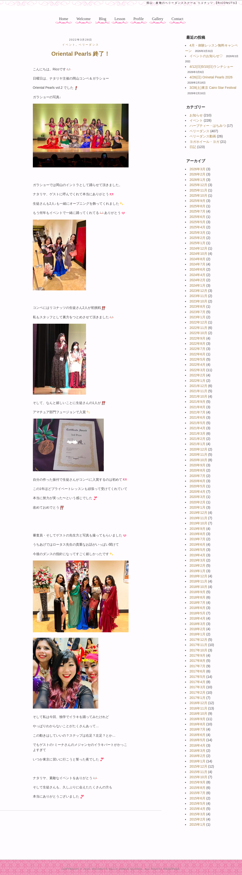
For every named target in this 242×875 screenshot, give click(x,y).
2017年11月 (198, 645)
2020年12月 (198, 449)
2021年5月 (197, 423)
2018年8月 (197, 597)
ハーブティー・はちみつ (208, 125)
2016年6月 (197, 735)
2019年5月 (197, 550)
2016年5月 (197, 740)
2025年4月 (197, 227)
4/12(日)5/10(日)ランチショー (211, 66)
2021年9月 (197, 402)
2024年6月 (197, 269)
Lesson (119, 19)
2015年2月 (197, 819)
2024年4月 (197, 275)
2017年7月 (197, 666)
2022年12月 (198, 322)
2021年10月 (198, 396)
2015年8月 (197, 788)
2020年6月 (197, 481)
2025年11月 (198, 190)
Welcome (83, 19)
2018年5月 (197, 613)
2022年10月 (198, 333)
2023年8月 (197, 306)
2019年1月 (197, 571)
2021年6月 (197, 417)
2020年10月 (198, 460)
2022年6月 (197, 354)
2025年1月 (197, 243)
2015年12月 (198, 766)
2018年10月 (198, 587)
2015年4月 (197, 809)
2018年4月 (197, 618)
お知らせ (196, 115)
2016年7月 (197, 729)
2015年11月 (198, 772)
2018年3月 (197, 624)
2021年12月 (198, 386)
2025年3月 (197, 232)
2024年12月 (198, 248)
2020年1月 (197, 507)
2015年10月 (198, 777)
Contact (177, 19)
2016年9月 (197, 719)
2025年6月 (197, 217)
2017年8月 (197, 661)
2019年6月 (197, 544)
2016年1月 (197, 761)
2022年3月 (197, 370)
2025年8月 (197, 206)
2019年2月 (197, 565)
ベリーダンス (199, 131)
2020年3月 (197, 497)
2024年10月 (198, 253)
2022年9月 (197, 338)
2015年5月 (197, 803)
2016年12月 (198, 703)
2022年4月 (197, 364)
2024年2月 (197, 280)
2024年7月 (197, 264)
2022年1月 (197, 380)
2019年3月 (197, 560)
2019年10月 (198, 523)
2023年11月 (198, 296)
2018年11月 (198, 581)
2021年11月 (198, 391)
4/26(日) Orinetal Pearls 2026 (211, 77)
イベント (196, 120)
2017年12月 (198, 639)
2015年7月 (197, 793)
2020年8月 (197, 470)
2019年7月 (197, 539)
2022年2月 (197, 375)
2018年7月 (197, 602)
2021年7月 (197, 412)
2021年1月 (197, 444)
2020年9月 (197, 465)
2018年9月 (197, 592)
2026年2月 (197, 174)
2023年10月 (198, 301)
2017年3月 (197, 687)
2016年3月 (197, 750)
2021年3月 (197, 433)
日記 (193, 147)
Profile (139, 19)
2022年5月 (197, 359)
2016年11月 (198, 708)
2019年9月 (197, 529)
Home (63, 19)
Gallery (157, 19)
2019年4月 (197, 555)
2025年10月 (198, 195)
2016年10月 (198, 713)
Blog (102, 19)
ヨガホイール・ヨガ (204, 142)
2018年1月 (197, 634)
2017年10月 (198, 650)
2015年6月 (197, 798)
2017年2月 (197, 692)
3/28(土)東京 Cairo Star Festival (213, 87)
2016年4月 (197, 745)
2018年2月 (197, 629)
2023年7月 (197, 312)
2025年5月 (197, 222)
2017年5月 (197, 677)
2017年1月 (197, 698)
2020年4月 (197, 491)
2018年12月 (198, 576)
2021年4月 (197, 428)
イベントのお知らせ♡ (206, 56)
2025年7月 (197, 211)
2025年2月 (197, 238)
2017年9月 (197, 655)
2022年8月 (197, 343)
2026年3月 (197, 169)
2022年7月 (197, 349)
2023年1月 (197, 317)
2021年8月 (197, 407)
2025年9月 (197, 201)
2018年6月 (197, 608)
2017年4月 (197, 682)
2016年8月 (197, 724)
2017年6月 (197, 671)
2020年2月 (197, 502)
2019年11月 (198, 518)
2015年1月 (197, 824)
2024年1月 (197, 285)
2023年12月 (198, 291)
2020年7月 (197, 476)
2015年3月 (197, 814)
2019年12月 (198, 512)
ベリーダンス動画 (203, 136)
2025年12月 (198, 185)
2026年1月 (197, 180)
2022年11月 (198, 328)
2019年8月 (197, 534)
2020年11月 (198, 454)
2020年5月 (197, 486)
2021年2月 (197, 439)
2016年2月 (197, 756)
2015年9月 (197, 782)
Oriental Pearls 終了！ (80, 54)
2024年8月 (197, 259)
